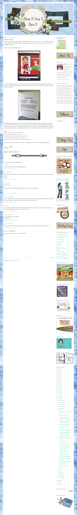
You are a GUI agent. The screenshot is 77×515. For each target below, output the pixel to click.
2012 (59, 394)
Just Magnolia (41, 41)
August (60, 408)
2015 (59, 388)
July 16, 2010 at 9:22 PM (10, 211)
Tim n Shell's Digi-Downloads (62, 254)
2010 (59, 398)
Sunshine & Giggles (60, 251)
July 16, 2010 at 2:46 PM (10, 168)
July (60, 410)
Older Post (52, 257)
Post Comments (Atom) (14, 260)
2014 (59, 390)
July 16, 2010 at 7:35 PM (10, 202)
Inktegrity (58, 249)
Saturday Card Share (63, 426)
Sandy (5, 205)
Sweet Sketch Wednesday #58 (65, 445)
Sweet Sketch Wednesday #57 (65, 456)
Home (29, 257)
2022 (59, 375)
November (61, 402)
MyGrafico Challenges (61, 253)
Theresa (5, 182)
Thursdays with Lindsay (63, 417)
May (60, 470)
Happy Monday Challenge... (64, 424)
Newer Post (6, 257)
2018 (59, 382)
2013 (59, 392)
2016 (59, 386)
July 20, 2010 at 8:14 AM (10, 220)
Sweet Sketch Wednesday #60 (65, 419)
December (61, 400)
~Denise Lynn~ (7, 223)
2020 (59, 379)
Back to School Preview (63, 415)
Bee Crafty (59, 246)
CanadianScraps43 (7, 196)
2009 (59, 480)
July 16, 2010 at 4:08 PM (10, 193)
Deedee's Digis (59, 242)
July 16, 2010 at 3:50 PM (10, 179)
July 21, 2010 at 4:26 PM (10, 227)
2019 (59, 380)
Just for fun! (61, 428)
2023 (59, 373)
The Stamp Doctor (60, 239)
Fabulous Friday (8, 39)
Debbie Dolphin (7, 214)
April (60, 472)
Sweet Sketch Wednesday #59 (65, 430)
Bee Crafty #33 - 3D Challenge (65, 461)
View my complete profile (63, 79)
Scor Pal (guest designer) (61, 234)
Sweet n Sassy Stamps (61, 237)
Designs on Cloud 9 (60, 241)
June (60, 468)
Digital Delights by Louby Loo (63, 236)
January (60, 478)
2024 (59, 371)
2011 (59, 396)
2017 (59, 384)
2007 (59, 484)
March (60, 474)
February (60, 476)
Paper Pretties (59, 244)
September (61, 406)
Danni (5, 164)
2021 (59, 377)
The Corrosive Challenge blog (62, 258)
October (60, 404)
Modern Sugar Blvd (60, 256)
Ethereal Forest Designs (61, 248)
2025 (59, 369)
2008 (59, 482)
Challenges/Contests (13, 152)
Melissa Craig (68, 64)
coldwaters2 (6, 172)
